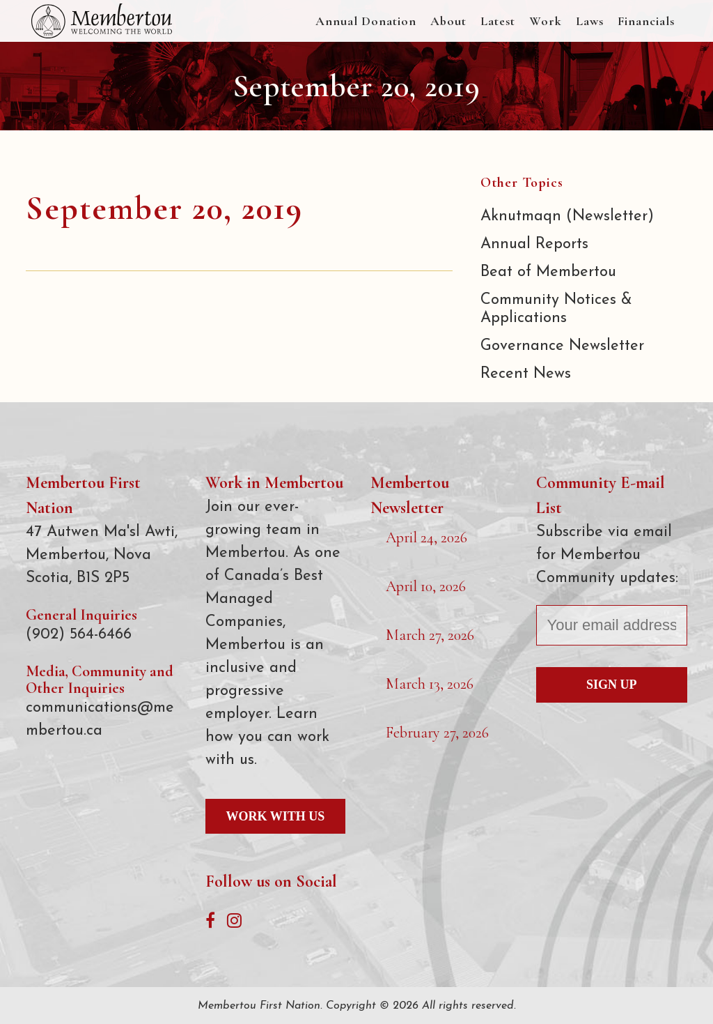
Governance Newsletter (562, 346)
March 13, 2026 (429, 684)
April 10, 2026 (426, 586)
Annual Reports (534, 244)
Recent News (525, 374)
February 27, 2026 (437, 733)
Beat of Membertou (548, 272)
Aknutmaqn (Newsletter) (567, 216)
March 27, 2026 (430, 635)
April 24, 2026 (426, 537)
